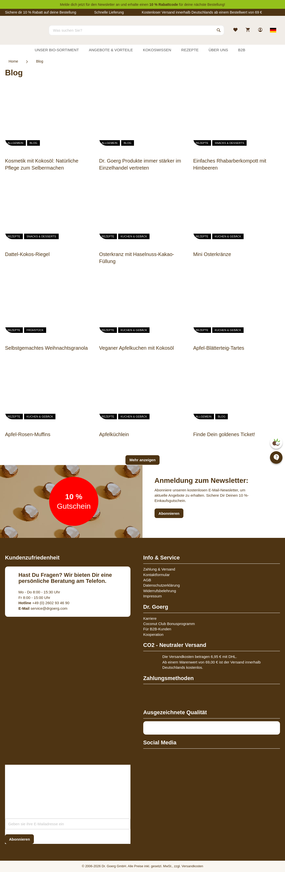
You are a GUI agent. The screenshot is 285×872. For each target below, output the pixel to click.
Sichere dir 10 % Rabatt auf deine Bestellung (40, 12)
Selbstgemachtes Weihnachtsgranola (46, 348)
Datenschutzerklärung (161, 585)
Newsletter (106, 5)
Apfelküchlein (114, 434)
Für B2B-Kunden (157, 629)
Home (13, 61)
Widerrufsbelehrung (159, 591)
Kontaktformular (156, 575)
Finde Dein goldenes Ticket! (224, 434)
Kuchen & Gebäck (134, 236)
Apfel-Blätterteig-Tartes (218, 348)
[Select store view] (273, 30)
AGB (147, 580)
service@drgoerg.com (43, 608)
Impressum (152, 596)
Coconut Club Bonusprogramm (169, 624)
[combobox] (136, 30)
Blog (33, 142)
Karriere (150, 618)
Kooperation (153, 634)
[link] (260, 30)
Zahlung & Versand (159, 569)
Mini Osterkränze (212, 254)
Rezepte (202, 142)
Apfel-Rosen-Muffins (27, 434)
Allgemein (15, 142)
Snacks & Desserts (229, 142)
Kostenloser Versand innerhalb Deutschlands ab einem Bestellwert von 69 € (202, 12)
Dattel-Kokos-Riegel (27, 254)
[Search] (219, 30)
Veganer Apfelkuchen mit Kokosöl (136, 348)
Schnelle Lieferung (109, 12)
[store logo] (24, 35)
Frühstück (35, 330)
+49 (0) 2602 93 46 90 (44, 603)
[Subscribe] (19, 839)
